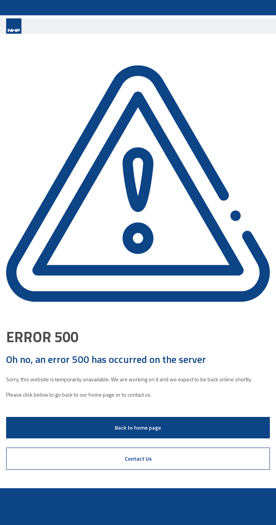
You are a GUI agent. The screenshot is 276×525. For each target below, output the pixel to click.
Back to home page (138, 427)
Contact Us (138, 458)
